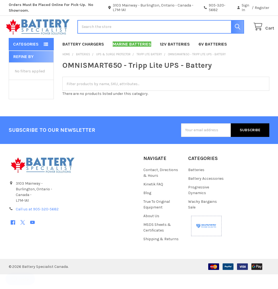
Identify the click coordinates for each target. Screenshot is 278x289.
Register (262, 7)
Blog (147, 207)
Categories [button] (26, 58)
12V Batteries (175, 58)
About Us (151, 230)
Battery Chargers (83, 58)
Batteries (196, 184)
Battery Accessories (206, 193)
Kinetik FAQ (153, 199)
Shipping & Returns (161, 253)
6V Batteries (212, 58)
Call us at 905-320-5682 (37, 223)
